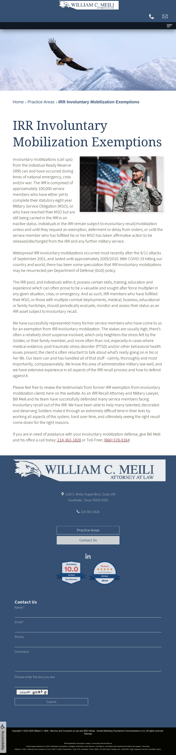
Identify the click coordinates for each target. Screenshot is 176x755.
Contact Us (88, 555)
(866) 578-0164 (117, 439)
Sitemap (88, 734)
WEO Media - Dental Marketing (98, 731)
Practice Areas (88, 545)
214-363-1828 (69, 439)
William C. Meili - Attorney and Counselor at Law (56, 731)
